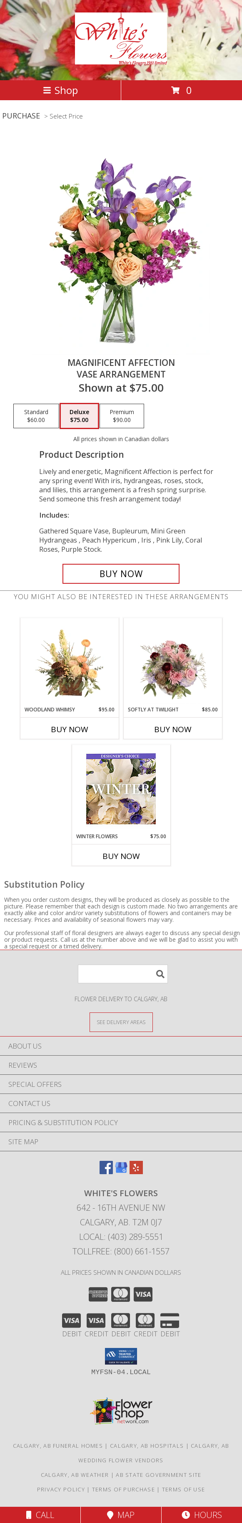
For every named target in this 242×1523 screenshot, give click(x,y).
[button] (121, 1356)
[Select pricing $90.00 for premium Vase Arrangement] (122, 416)
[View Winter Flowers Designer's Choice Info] (121, 789)
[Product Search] (123, 974)
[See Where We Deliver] (121, 1022)
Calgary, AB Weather (75, 1475)
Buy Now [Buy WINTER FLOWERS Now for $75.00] (121, 856)
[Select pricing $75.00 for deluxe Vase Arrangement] (79, 416)
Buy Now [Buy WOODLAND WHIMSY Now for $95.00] (69, 729)
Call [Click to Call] (40, 1515)
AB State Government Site (158, 1475)
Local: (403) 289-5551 (121, 1236)
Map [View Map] (121, 1515)
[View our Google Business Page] (121, 1171)
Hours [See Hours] (202, 1515)
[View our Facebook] (106, 1171)
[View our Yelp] (136, 1171)
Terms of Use (183, 1489)
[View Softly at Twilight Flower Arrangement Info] (172, 662)
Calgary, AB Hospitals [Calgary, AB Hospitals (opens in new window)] (147, 1445)
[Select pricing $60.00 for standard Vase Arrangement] (36, 416)
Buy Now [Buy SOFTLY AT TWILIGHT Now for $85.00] (173, 729)
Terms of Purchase (123, 1489)
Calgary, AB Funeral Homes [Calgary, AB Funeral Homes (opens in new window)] (58, 1445)
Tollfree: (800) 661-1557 (121, 1251)
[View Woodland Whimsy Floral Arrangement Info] (69, 662)
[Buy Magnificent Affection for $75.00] (121, 574)
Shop (60, 90)
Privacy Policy (61, 1489)
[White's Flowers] (121, 60)
